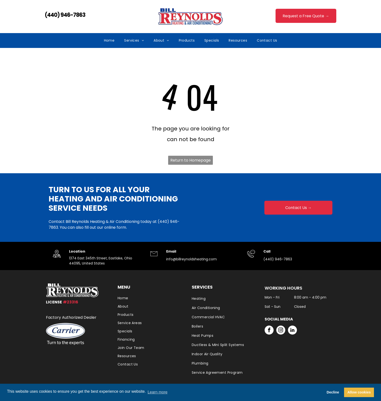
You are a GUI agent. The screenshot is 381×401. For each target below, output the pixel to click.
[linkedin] (292, 331)
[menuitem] (109, 40)
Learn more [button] (157, 392)
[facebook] (269, 331)
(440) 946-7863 (65, 15)
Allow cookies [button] (359, 392)
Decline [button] (333, 392)
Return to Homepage (190, 160)
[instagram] (280, 331)
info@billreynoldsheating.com (191, 259)
